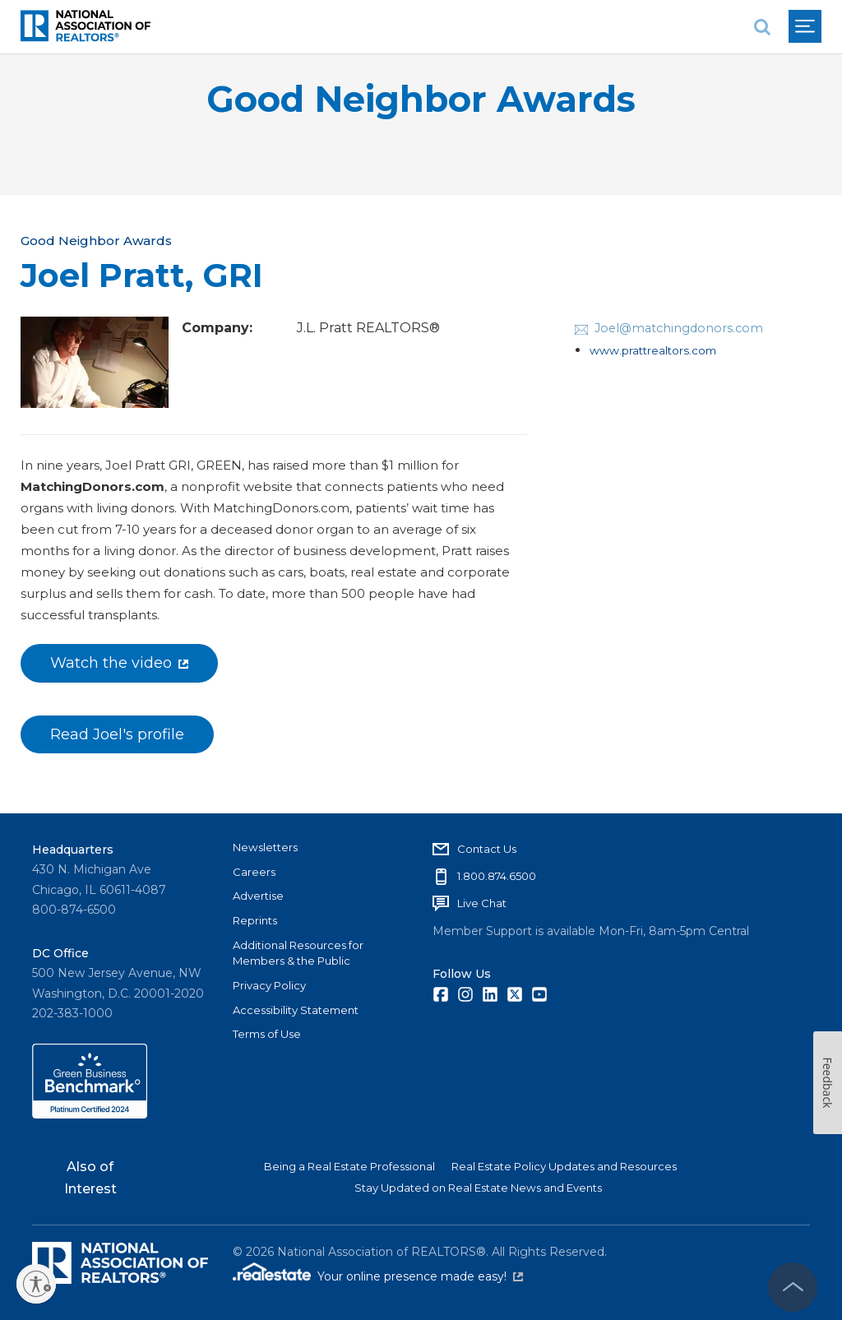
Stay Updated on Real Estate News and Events (478, 1187)
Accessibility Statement (296, 1010)
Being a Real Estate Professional (349, 1166)
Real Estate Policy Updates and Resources (564, 1166)
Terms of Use (267, 1033)
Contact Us (486, 848)
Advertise (258, 895)
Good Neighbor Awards (421, 99)
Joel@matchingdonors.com (678, 328)
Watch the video (119, 663)
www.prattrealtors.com (653, 350)
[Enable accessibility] (36, 1284)
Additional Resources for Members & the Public (298, 953)
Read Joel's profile (117, 734)
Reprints (255, 920)
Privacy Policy (269, 985)
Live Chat (482, 903)
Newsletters (265, 847)
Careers (254, 871)
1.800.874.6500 (496, 875)
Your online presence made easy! (420, 1276)
